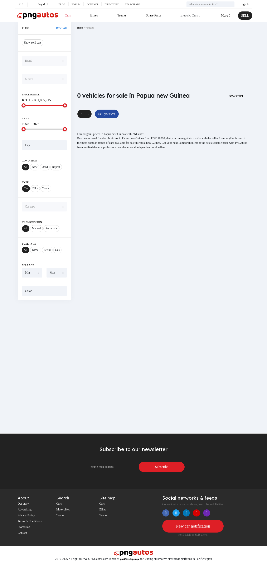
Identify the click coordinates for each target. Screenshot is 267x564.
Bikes (94, 15)
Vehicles (89, 27)
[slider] (23, 105)
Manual (36, 228)
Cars (68, 15)
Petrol (47, 249)
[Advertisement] (44, 366)
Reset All (61, 28)
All (26, 167)
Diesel (35, 249)
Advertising (24, 509)
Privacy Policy (26, 515)
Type (25, 182)
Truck (45, 188)
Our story (23, 503)
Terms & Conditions (30, 521)
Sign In (245, 4)
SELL (245, 15)
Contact (92, 4)
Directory (112, 4)
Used (45, 167)
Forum (76, 4)
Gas (57, 249)
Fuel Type (29, 243)
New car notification (193, 526)
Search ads (132, 4)
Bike (35, 188)
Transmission (32, 222)
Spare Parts (153, 15)
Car (26, 188)
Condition (29, 160)
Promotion (24, 527)
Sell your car (106, 114)
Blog (61, 4)
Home (80, 27)
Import (56, 167)
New (34, 167)
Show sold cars (33, 42)
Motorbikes (63, 509)
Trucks (121, 15)
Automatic (51, 228)
